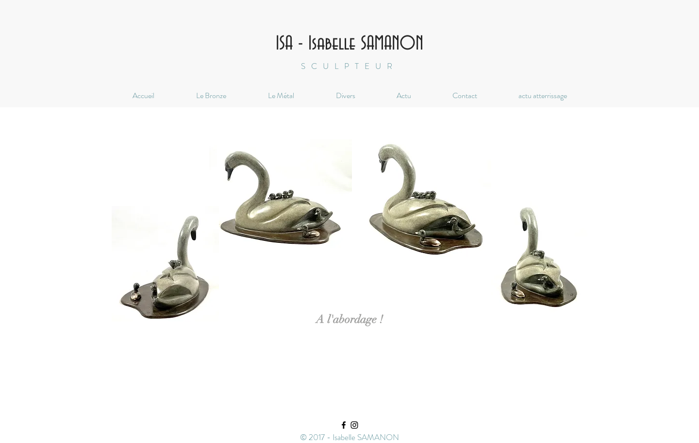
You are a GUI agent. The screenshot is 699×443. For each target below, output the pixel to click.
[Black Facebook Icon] (344, 425)
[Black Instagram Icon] (354, 425)
